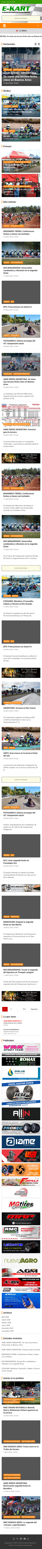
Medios (7, 90)
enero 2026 (6, 1325)
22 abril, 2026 (8, 83)
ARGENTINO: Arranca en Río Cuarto (19, 708)
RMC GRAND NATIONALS (23, 162)
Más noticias (9, 202)
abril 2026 (5, 1317)
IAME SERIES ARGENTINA (21, 69)
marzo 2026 (6, 1320)
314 (24, 1009)
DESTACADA (8, 69)
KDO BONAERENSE (17, 262)
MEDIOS (14, 106)
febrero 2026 (6, 1323)
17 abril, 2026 (8, 975)
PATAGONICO (15, 335)
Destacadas (9, 44)
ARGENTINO (7, 702)
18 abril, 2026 (8, 927)
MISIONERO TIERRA (17, 226)
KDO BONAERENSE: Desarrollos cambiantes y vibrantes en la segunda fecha (20, 270)
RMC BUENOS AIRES (28, 1441)
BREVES (6, 226)
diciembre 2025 (7, 1328)
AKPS (6, 131)
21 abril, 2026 (8, 114)
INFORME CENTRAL (28, 1399)
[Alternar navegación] (4, 25)
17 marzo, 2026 (8, 1528)
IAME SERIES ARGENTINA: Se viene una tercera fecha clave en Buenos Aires (20, 76)
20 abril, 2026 (8, 139)
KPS (12, 301)
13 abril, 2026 (8, 170)
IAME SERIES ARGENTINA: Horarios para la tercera (21, 1350)
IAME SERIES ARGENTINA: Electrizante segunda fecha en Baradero (17, 1486)
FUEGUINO (7, 106)
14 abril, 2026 (8, 1416)
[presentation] (35, 44)
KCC (12, 855)
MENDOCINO (15, 916)
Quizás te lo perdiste (13, 1378)
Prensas (7, 146)
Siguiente (34, 1009)
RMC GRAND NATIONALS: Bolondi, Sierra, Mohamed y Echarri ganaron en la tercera (20, 1410)
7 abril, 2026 (7, 1452)
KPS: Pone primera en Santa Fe (17, 307)
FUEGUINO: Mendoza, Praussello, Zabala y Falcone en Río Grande (18, 110)
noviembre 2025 (8, 1331)
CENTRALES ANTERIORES (12, 1399)
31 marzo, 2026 (8, 1491)
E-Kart (16, 83)
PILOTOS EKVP (8, 162)
